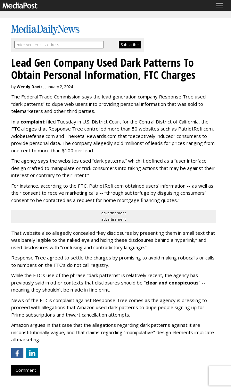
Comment (25, 370)
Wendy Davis (30, 86)
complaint (33, 121)
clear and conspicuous (172, 282)
